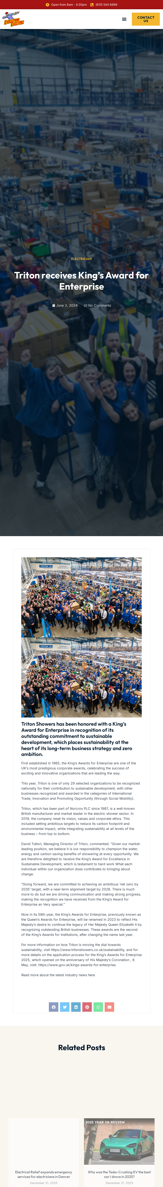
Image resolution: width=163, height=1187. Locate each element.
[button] (124, 19)
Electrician (81, 259)
